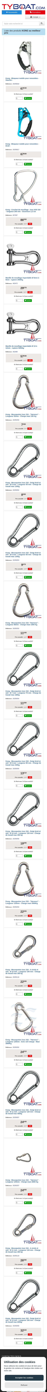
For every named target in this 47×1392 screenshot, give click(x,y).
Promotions (35, 12)
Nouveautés (11, 12)
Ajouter (28, 98)
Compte (35, 17)
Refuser (24, 1385)
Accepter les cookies (24, 1378)
